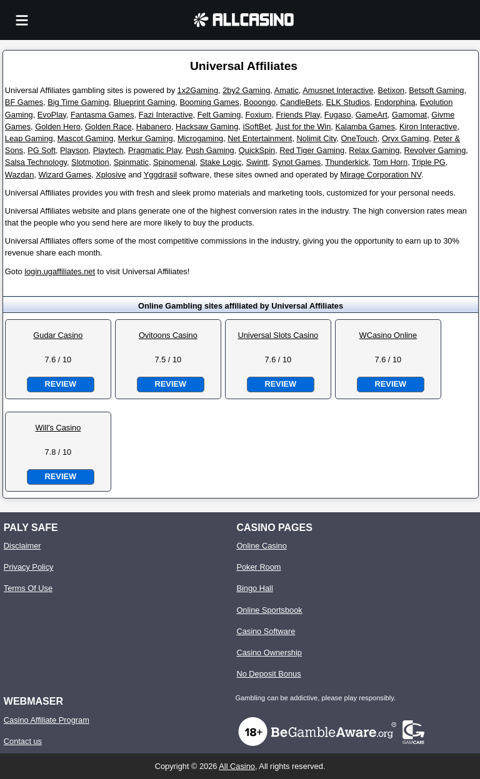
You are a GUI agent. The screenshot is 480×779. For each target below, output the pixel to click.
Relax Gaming (374, 150)
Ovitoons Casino (168, 335)
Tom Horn (390, 162)
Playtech (108, 150)
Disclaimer (22, 545)
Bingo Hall (254, 588)
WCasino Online (388, 335)
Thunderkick (347, 162)
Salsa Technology (36, 162)
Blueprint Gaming (144, 102)
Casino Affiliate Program (46, 720)
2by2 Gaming (246, 90)
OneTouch (359, 138)
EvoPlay (52, 114)
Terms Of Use (28, 588)
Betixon (391, 90)
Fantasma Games (102, 114)
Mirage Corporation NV (380, 174)
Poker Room (258, 567)
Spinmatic (131, 162)
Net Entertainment (260, 138)
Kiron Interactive (428, 126)
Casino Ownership (269, 652)
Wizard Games (64, 174)
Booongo (260, 102)
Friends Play (298, 114)
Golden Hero (58, 126)
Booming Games (209, 102)
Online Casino (261, 545)
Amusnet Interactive (337, 90)
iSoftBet (256, 126)
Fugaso (337, 114)
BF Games (24, 102)
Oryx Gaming (405, 138)
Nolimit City (317, 138)
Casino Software (265, 631)
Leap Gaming (29, 138)
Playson (74, 150)
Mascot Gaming (86, 138)
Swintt (257, 162)
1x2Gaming (198, 90)
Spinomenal (174, 162)
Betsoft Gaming (436, 90)
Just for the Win (303, 126)
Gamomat (409, 114)
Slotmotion (90, 162)
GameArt (372, 114)
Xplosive (111, 174)
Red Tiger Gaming (311, 150)
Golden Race (108, 126)
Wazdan (19, 174)
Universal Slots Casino (278, 335)
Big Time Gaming (78, 102)
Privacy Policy (29, 567)
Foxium (258, 114)
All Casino (237, 766)
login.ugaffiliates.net (59, 271)
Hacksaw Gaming (207, 126)
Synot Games (296, 162)
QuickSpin (257, 150)
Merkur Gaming (145, 138)
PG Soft (42, 150)
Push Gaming (210, 150)
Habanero (153, 126)
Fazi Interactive (166, 114)
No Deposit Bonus (268, 673)
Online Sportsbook (269, 610)
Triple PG (429, 162)
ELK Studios (348, 102)
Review (60, 384)
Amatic (286, 90)
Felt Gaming (219, 114)
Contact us (23, 741)
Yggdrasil (160, 174)
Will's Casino (58, 427)
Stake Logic (221, 162)
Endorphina (394, 102)
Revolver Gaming (435, 150)
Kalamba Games (364, 126)
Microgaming (200, 138)
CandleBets (300, 102)
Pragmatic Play (154, 150)
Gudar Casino (57, 335)
